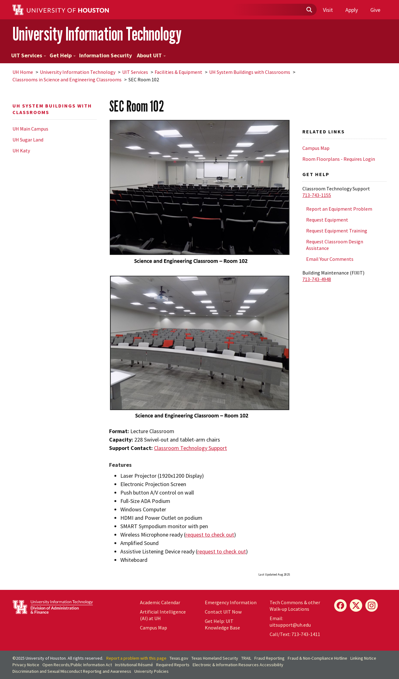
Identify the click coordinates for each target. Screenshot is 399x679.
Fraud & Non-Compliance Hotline (317, 658)
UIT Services (28, 55)
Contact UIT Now (223, 612)
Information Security (105, 55)
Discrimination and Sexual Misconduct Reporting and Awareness (71, 671)
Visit (328, 9)
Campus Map (315, 148)
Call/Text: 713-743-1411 (295, 634)
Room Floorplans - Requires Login (338, 159)
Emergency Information (231, 602)
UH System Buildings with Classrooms (249, 72)
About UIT (151, 55)
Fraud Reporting (269, 658)
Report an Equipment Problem (339, 209)
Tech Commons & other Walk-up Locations (295, 605)
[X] (356, 605)
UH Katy (21, 150)
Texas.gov (179, 658)
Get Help (63, 55)
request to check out (209, 534)
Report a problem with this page (136, 658)
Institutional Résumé (134, 664)
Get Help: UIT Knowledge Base (222, 624)
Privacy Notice (25, 664)
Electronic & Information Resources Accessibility (238, 664)
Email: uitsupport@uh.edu (290, 621)
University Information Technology (96, 34)
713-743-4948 (316, 279)
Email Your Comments (329, 259)
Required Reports (173, 664)
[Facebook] (340, 605)
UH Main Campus (30, 129)
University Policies (151, 671)
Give (375, 9)
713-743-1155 (316, 195)
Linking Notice (363, 658)
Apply (351, 9)
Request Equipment (327, 220)
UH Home (22, 72)
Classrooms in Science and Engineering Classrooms (67, 79)
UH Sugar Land (27, 139)
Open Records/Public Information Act (77, 664)
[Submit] (309, 10)
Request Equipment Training (336, 230)
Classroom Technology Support (190, 448)
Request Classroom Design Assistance (334, 244)
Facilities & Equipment (178, 72)
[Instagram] (371, 605)
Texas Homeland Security (214, 658)
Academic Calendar (160, 602)
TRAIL (246, 658)
